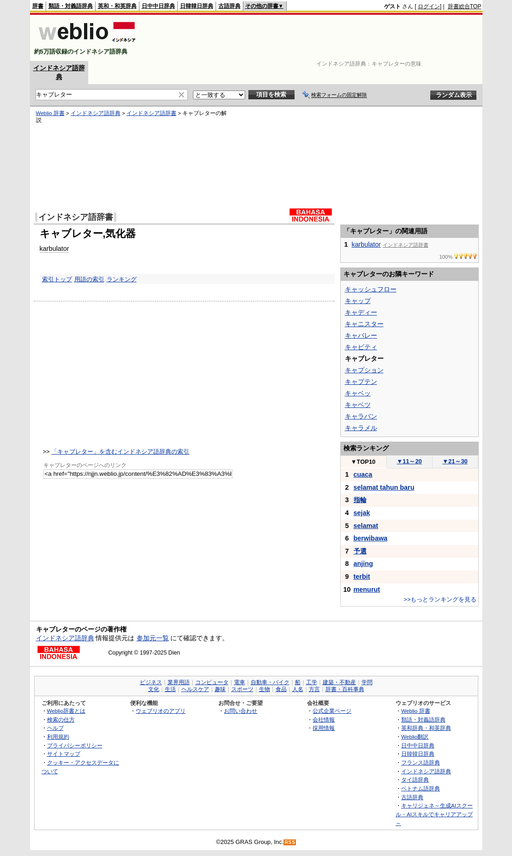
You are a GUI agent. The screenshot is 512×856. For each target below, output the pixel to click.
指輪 (360, 500)
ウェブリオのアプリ (161, 711)
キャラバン (361, 416)
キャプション (364, 370)
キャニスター (364, 324)
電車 (239, 682)
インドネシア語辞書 (151, 113)
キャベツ (358, 404)
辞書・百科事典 (344, 689)
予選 (360, 551)
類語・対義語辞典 (70, 6)
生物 (264, 689)
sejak (362, 512)
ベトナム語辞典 (420, 788)
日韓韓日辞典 (196, 6)
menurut (367, 589)
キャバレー (361, 335)
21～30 (455, 461)
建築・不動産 (339, 682)
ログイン (429, 6)
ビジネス (151, 682)
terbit (362, 576)
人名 (297, 689)
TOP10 (363, 461)
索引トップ (57, 279)
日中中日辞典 (158, 6)
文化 (153, 689)
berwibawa (371, 538)
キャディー (361, 312)
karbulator (54, 248)
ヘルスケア (195, 689)
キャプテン (361, 381)
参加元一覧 (153, 638)
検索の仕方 (61, 719)
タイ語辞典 (415, 780)
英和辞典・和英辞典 (426, 728)
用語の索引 (89, 279)
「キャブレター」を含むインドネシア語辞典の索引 (120, 451)
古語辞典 (229, 6)
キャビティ (361, 347)
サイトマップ (63, 754)
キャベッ (358, 393)
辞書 (37, 6)
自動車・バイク (270, 682)
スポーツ (242, 689)
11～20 (409, 461)
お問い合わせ (240, 711)
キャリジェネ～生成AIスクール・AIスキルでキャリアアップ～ (434, 814)
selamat (366, 525)
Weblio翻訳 (414, 737)
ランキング (122, 279)
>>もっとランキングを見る (440, 599)
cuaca (363, 474)
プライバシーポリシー (74, 745)
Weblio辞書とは (66, 711)
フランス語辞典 (420, 762)
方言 (314, 689)
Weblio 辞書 (50, 113)
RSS (289, 842)
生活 (170, 689)
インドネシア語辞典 (95, 113)
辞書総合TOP (465, 6)
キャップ (358, 300)
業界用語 (179, 682)
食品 (281, 689)
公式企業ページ (332, 711)
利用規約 (58, 737)
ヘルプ (55, 728)
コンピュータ (212, 682)
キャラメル (361, 427)
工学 (311, 682)
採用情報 (324, 728)
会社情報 (324, 719)
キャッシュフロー (371, 289)
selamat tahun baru (384, 487)
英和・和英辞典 (117, 6)
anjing (363, 563)
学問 (367, 682)
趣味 (220, 689)
